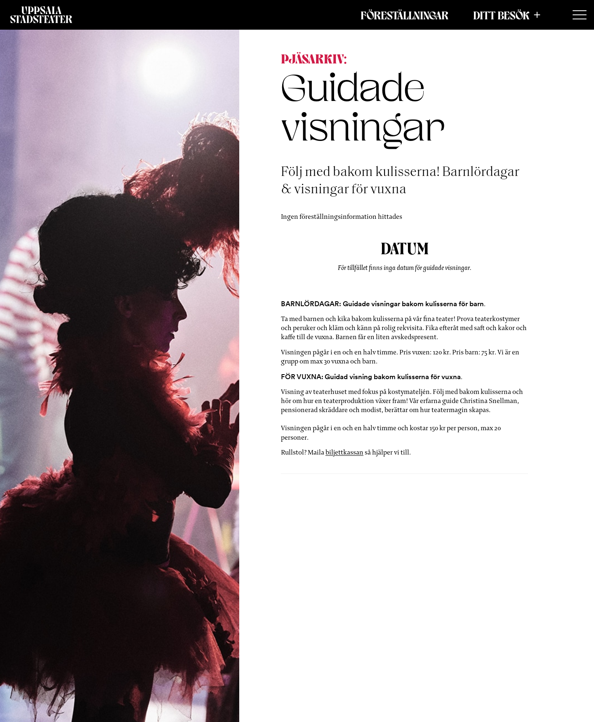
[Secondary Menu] (579, 15)
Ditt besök (501, 14)
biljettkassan (344, 452)
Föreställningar (404, 14)
